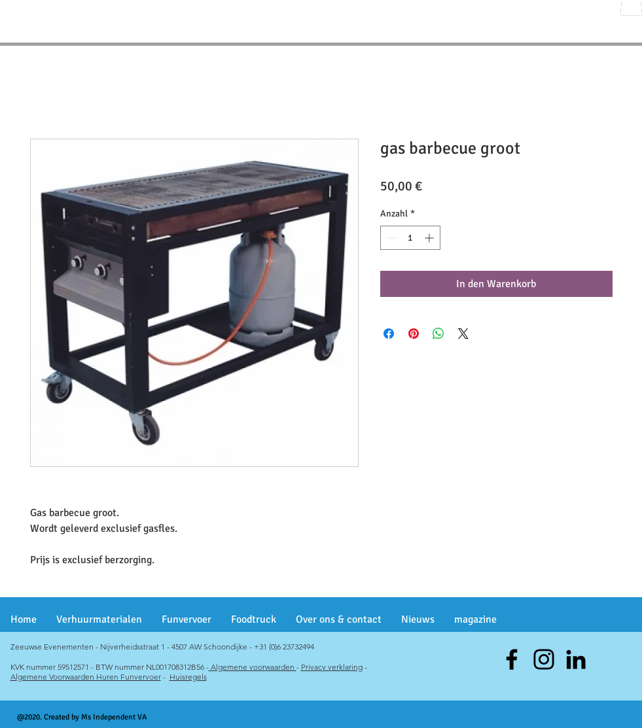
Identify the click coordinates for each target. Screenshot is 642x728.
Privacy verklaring (332, 667)
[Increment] (430, 237)
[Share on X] (463, 333)
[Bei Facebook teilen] (389, 333)
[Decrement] (390, 237)
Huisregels (188, 677)
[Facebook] (512, 659)
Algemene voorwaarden (252, 667)
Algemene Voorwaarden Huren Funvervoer (85, 677)
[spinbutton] (410, 237)
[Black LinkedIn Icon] (576, 659)
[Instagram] (544, 659)
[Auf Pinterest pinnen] (413, 333)
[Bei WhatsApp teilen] (438, 333)
